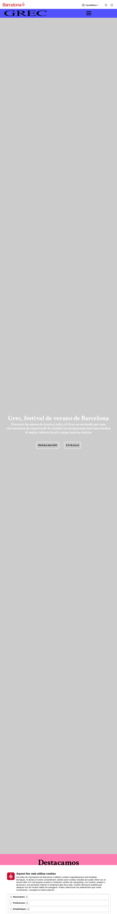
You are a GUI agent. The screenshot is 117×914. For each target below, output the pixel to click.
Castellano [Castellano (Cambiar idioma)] (90, 6)
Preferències (19, 903)
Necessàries (19, 897)
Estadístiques (19, 909)
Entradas (72, 445)
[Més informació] (26, 897)
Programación (47, 445)
